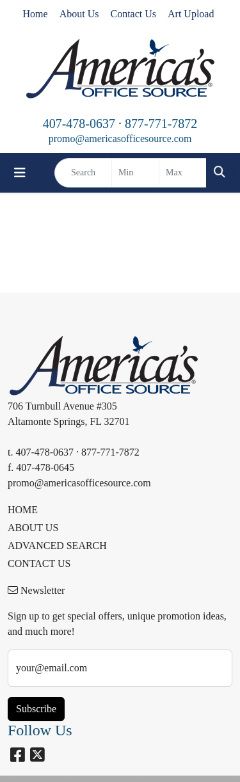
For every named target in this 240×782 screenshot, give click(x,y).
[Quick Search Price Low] (135, 173)
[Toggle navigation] (19, 173)
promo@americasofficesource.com (120, 138)
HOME (23, 509)
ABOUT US (33, 527)
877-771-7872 (161, 123)
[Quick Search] (83, 173)
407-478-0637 (79, 123)
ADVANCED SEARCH (57, 545)
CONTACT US (39, 563)
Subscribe (36, 708)
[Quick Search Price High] (183, 173)
